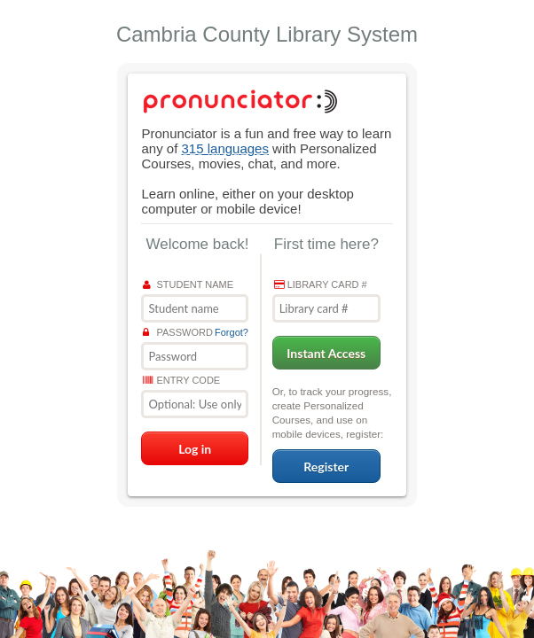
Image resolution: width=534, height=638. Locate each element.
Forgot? (231, 332)
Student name (188, 284)
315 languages (225, 148)
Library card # (320, 284)
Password (177, 332)
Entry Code (181, 380)
